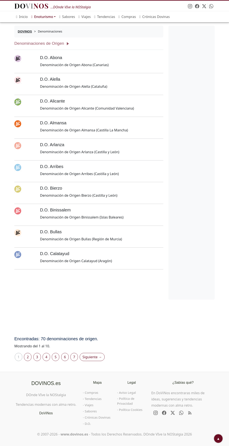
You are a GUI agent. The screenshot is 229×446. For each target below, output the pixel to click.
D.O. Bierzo (51, 188)
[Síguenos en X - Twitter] (204, 5)
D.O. (88, 423)
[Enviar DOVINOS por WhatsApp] (211, 5)
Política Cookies (131, 409)
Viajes (85, 16)
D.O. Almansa (53, 122)
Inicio (22, 16)
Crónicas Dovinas (154, 16)
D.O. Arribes (51, 166)
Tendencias (104, 16)
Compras (127, 16)
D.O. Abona (51, 57)
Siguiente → (92, 357)
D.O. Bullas (51, 231)
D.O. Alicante (52, 101)
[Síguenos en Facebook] (197, 5)
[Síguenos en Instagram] (190, 5)
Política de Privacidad (125, 401)
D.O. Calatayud (54, 253)
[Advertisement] (88, 303)
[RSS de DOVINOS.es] (190, 413)
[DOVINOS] (25, 31)
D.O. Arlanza (52, 144)
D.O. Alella (50, 79)
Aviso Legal (127, 392)
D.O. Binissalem (55, 210)
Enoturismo (42, 16)
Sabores (67, 16)
